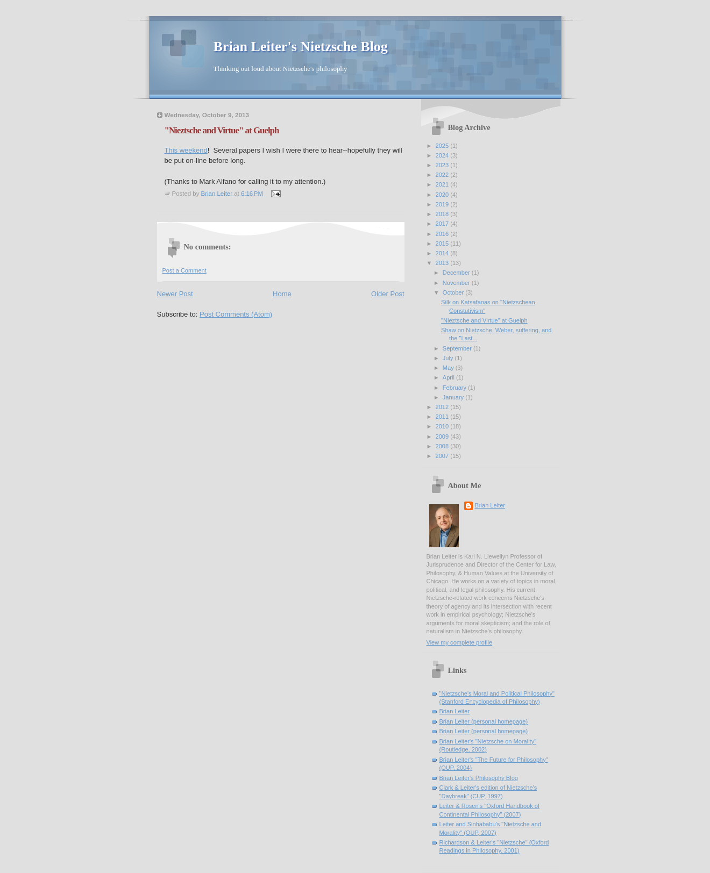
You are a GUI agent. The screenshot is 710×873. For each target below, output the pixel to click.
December (457, 272)
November (457, 283)
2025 (443, 145)
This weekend (186, 150)
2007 (443, 456)
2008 (443, 446)
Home (282, 294)
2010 (443, 426)
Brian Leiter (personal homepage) (483, 721)
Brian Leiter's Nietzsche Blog (301, 46)
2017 (443, 223)
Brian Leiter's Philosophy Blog (478, 778)
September (458, 348)
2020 (443, 194)
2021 (443, 184)
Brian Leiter (490, 505)
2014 (443, 253)
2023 (443, 165)
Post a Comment (184, 270)
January (454, 397)
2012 (443, 407)
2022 (443, 174)
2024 (443, 155)
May (449, 367)
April (449, 377)
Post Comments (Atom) (236, 314)
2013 (443, 263)
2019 (443, 204)
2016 (443, 234)
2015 (443, 243)
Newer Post (175, 294)
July (449, 358)
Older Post (387, 294)
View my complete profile (460, 642)
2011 (443, 416)
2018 (443, 214)
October (454, 292)
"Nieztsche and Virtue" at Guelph (484, 320)
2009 (443, 436)
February (455, 387)
